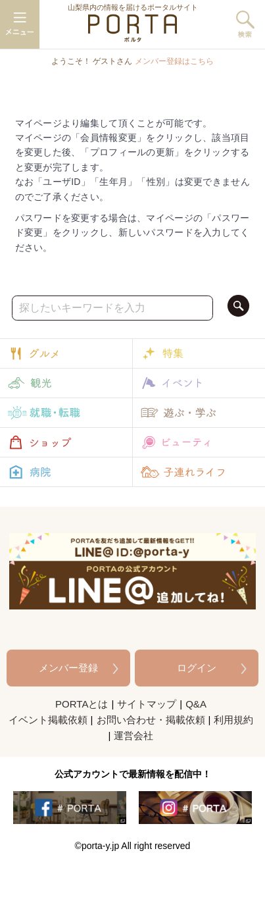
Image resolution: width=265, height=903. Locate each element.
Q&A (195, 704)
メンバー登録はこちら (174, 61)
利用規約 (233, 719)
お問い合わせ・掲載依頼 (151, 719)
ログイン (196, 667)
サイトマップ (146, 704)
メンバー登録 (68, 667)
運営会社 (133, 735)
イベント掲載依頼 (48, 719)
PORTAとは (81, 704)
